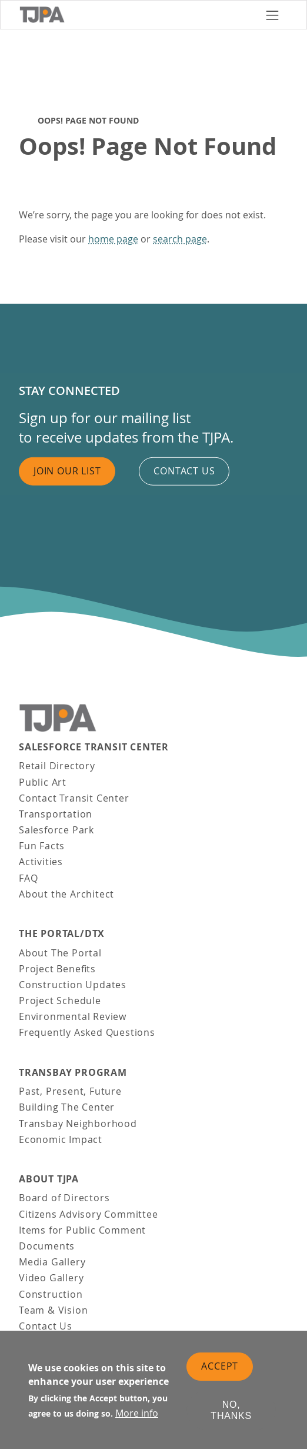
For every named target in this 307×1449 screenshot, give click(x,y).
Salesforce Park (56, 829)
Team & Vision (53, 1310)
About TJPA (49, 1179)
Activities (41, 861)
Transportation (55, 813)
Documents (47, 1245)
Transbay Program (73, 1072)
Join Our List (67, 470)
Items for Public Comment (82, 1230)
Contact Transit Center (74, 798)
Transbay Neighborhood (78, 1123)
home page (113, 238)
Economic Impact (60, 1139)
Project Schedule (60, 1000)
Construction (51, 1294)
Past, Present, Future (70, 1091)
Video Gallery (51, 1277)
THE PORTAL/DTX (62, 933)
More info (136, 1417)
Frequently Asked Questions (87, 1032)
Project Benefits (57, 968)
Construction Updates (72, 984)
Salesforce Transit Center (94, 747)
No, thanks (231, 1414)
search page (180, 238)
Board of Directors (64, 1197)
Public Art (42, 782)
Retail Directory (57, 765)
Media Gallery (52, 1261)
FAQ (28, 878)
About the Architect (66, 894)
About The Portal (60, 952)
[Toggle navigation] (272, 15)
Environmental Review (72, 1016)
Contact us (184, 470)
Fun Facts (42, 845)
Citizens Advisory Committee (88, 1214)
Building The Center (67, 1107)
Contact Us (45, 1326)
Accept (219, 1370)
